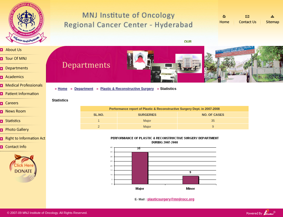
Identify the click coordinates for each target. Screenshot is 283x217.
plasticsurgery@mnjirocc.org (170, 199)
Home (62, 89)
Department (83, 89)
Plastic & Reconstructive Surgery (127, 89)
